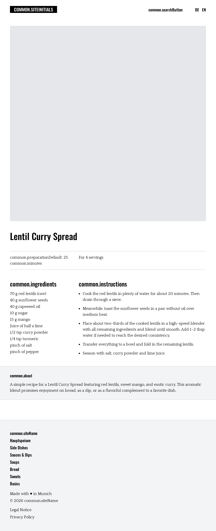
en (204, 10)
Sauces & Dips (21, 455)
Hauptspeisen (20, 440)
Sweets (15, 476)
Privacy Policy (22, 517)
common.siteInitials (33, 9)
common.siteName (23, 433)
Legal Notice (20, 510)
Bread (14, 469)
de (197, 10)
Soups (14, 462)
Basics (15, 484)
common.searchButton (165, 10)
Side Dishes (19, 448)
